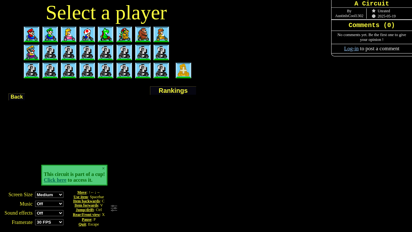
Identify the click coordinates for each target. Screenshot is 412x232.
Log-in (351, 48)
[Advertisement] (207, 208)
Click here (55, 180)
